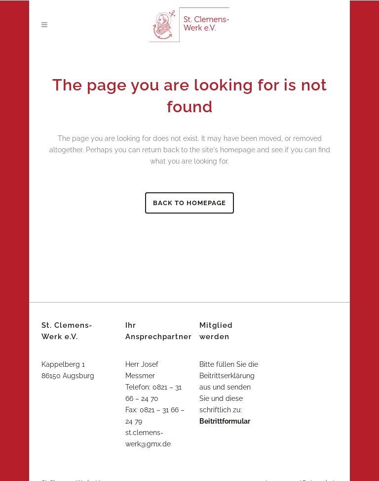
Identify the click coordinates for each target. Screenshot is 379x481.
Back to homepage (189, 203)
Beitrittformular (224, 421)
